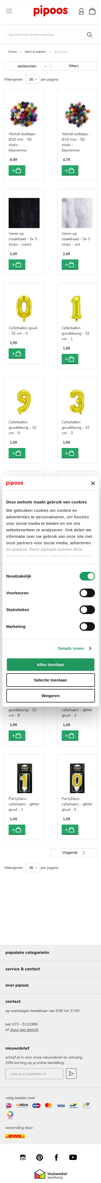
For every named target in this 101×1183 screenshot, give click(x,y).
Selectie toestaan (50, 680)
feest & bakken (35, 52)
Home (12, 52)
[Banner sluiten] (93, 483)
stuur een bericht (24, 1029)
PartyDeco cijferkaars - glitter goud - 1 (24, 804)
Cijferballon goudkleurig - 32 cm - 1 (75, 333)
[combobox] (50, 34)
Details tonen (71, 648)
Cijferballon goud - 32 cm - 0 (23, 330)
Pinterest (42, 1157)
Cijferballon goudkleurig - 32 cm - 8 (22, 710)
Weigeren (50, 695)
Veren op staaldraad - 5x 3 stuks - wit (76, 239)
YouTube (75, 1157)
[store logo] (50, 11)
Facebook (59, 1157)
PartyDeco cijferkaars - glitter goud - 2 (77, 710)
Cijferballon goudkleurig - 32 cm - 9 (22, 428)
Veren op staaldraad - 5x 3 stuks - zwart (23, 239)
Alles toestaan (50, 664)
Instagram (25, 1157)
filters (74, 65)
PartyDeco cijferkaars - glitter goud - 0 (77, 804)
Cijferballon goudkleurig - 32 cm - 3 (75, 428)
